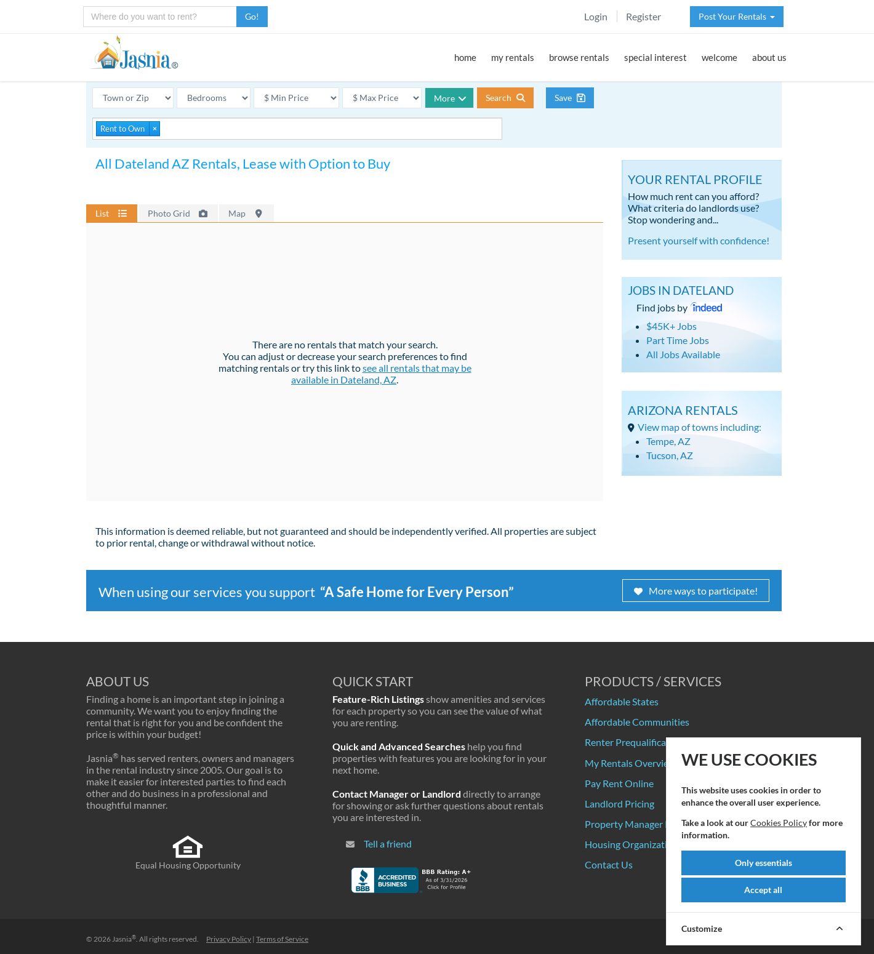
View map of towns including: (699, 427)
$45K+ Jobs (671, 326)
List (111, 213)
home (465, 57)
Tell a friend (388, 843)
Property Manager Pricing (639, 824)
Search (505, 97)
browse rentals (579, 57)
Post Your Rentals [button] (737, 16)
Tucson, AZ (669, 455)
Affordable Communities (637, 722)
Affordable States (622, 701)
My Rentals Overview (630, 763)
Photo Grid (178, 213)
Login (595, 16)
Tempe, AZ (668, 441)
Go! (252, 16)
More (450, 98)
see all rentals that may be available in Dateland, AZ (381, 373)
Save (570, 97)
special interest (655, 57)
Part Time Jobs (677, 340)
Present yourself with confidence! (698, 240)
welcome (719, 57)
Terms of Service (282, 939)
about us (769, 57)
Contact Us (609, 864)
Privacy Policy (228, 939)
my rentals (512, 57)
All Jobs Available (683, 354)
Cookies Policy (778, 822)
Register (643, 16)
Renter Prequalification (634, 742)
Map (246, 213)
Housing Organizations (634, 844)
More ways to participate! (696, 590)
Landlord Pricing (619, 803)
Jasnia (124, 939)
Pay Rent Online (619, 783)
